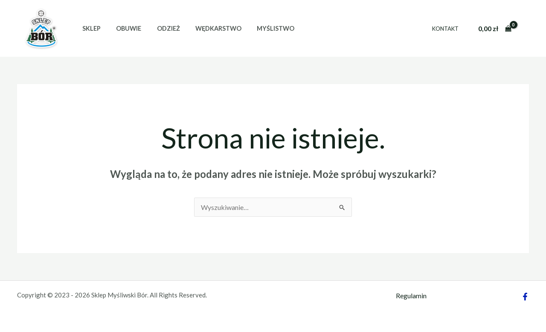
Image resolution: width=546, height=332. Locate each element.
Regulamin (411, 295)
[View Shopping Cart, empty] (494, 29)
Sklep (90, 28)
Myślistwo (261, 28)
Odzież (160, 28)
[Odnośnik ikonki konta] (527, 28)
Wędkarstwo (207, 28)
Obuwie (123, 28)
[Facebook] (525, 296)
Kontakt (447, 28)
